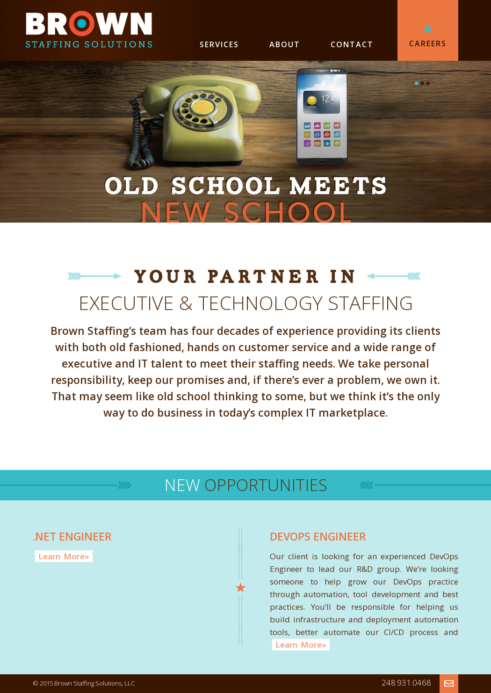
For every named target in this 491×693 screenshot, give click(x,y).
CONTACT (352, 44)
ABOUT (284, 44)
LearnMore (63, 556)
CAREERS (428, 43)
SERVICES (219, 44)
